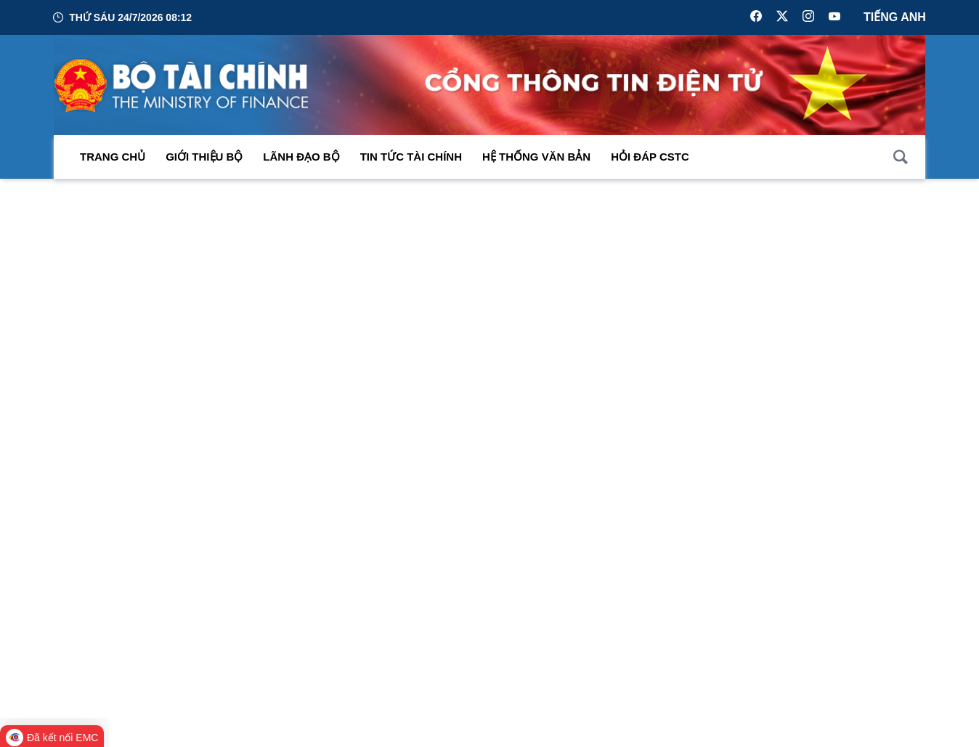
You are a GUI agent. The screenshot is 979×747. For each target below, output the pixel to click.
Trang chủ (112, 157)
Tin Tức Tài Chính (411, 157)
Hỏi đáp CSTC (650, 157)
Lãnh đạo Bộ (301, 157)
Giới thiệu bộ (204, 157)
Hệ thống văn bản (536, 157)
